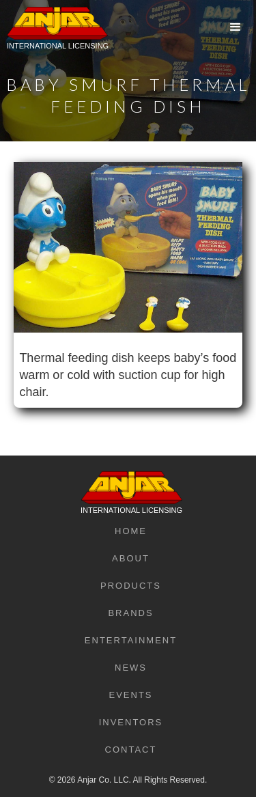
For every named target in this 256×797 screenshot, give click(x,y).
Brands (130, 613)
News (131, 667)
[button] (235, 27)
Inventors (131, 722)
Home (131, 531)
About (131, 558)
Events (130, 695)
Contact (131, 749)
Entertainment (131, 640)
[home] (54, 38)
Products (130, 586)
